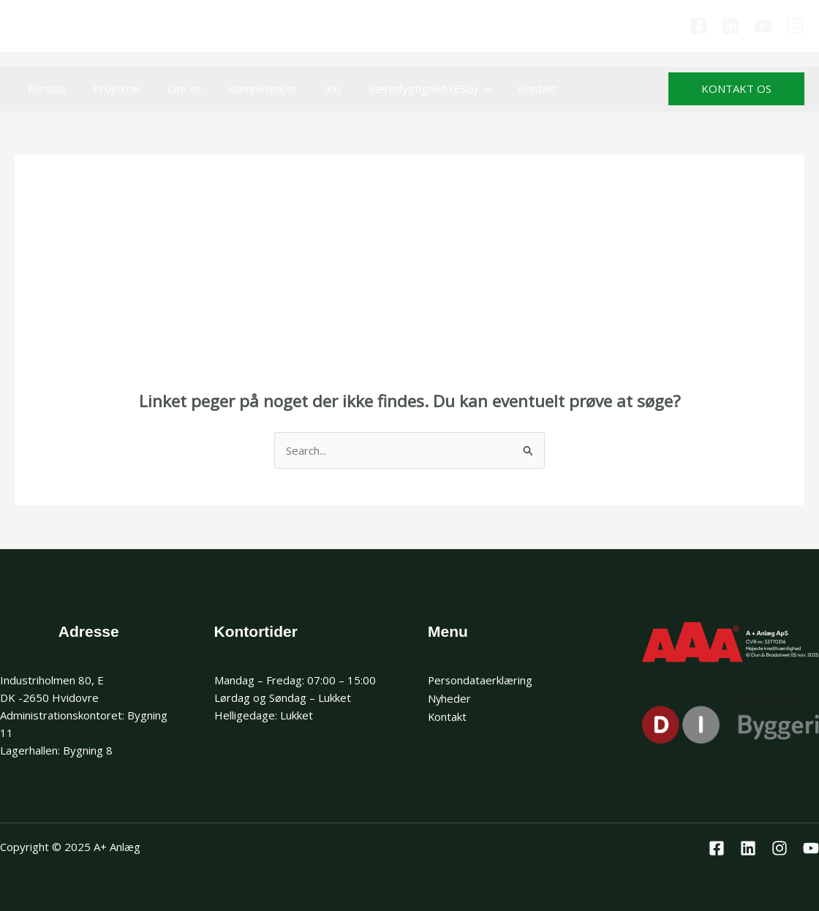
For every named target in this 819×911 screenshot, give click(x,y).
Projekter (110, 88)
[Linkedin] (731, 26)
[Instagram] (795, 26)
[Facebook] (699, 26)
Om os (172, 88)
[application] (457, 88)
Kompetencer (246, 88)
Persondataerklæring (481, 680)
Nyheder (450, 697)
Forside (45, 88)
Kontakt (506, 88)
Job (311, 88)
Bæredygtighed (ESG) (402, 88)
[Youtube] (763, 26)
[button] (736, 88)
